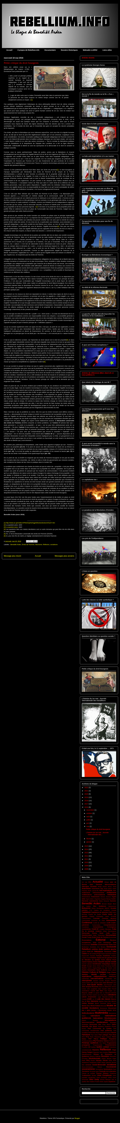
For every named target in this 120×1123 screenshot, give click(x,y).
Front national (106, 960)
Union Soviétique (101, 1077)
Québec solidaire (102, 1047)
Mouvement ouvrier (105, 1010)
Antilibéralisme (87, 895)
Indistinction (85, 978)
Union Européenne (104, 1075)
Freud (88, 957)
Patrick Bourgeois (105, 1032)
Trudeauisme (86, 1075)
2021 (86, 791)
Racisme (95, 1050)
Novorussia (93, 1024)
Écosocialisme (87, 940)
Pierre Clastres (106, 1037)
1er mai (84, 882)
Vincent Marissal (105, 1079)
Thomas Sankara (102, 1073)
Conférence (87, 922)
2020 (86, 794)
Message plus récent (12, 556)
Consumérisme (98, 927)
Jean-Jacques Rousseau (90, 986)
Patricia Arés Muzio (94, 1032)
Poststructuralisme (87, 1041)
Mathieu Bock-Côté (105, 1001)
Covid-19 (95, 929)
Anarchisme (86, 888)
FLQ (98, 953)
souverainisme (88, 1069)
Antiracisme (111, 895)
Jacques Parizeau (110, 980)
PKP (89, 1039)
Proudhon (85, 1047)
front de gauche (107, 958)
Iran (115, 978)
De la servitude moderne (92, 931)
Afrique (107, 882)
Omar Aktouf (106, 1024)
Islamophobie (87, 980)
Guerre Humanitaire (89, 970)
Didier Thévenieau (99, 935)
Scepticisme (93, 1062)
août (88, 817)
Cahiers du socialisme (102, 910)
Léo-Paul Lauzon (92, 995)
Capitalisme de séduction (99, 912)
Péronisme (97, 1037)
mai (88, 826)
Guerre (84, 968)
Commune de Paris (98, 920)
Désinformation (87, 935)
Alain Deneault (96, 884)
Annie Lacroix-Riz (93, 890)
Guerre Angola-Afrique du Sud (97, 968)
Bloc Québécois (99, 906)
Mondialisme (94, 1008)
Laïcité (90, 993)
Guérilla (113, 966)
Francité (92, 955)
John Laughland (92, 989)
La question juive (12, 527)
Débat (105, 931)
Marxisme (38, 544)
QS (89, 1047)
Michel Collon (111, 1003)
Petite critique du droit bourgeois (98, 829)
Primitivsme (112, 1041)
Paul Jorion (94, 1034)
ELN (99, 942)
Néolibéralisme (102, 1022)
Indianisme (112, 976)
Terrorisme (85, 1071)
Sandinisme (85, 1062)
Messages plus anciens (64, 556)
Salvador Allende (102, 1060)
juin (88, 823)
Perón (91, 1037)
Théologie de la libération (107, 1071)
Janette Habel (98, 982)
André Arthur (108, 888)
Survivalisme (99, 1069)
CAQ (110, 912)
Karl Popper (108, 990)
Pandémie (108, 1026)
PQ (94, 1041)
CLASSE (113, 916)
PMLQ (96, 1039)
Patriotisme (86, 1035)
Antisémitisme (86, 896)
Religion (90, 1052)
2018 (86, 801)
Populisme (112, 1039)
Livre (89, 999)
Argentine (98, 899)
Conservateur (96, 925)
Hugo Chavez (111, 972)
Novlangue (85, 1024)
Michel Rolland (95, 1006)
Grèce (98, 966)
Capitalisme (86, 912)
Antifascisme (111, 893)
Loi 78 (94, 999)
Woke (101, 1081)
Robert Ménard (106, 1058)
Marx (88, 1001)
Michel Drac (86, 1006)
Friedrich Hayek (95, 958)
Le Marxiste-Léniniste (109, 992)
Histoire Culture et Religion (94, 972)
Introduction (108, 978)
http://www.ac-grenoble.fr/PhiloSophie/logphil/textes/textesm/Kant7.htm (30, 523)
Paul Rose (112, 1035)
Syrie (114, 1069)
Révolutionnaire (94, 1058)
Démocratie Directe (89, 933)
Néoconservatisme (88, 1022)
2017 (86, 804)
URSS (110, 1077)
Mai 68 (84, 1001)
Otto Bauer (93, 1026)
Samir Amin (112, 1060)
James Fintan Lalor (87, 982)
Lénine (84, 995)
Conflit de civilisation (99, 923)
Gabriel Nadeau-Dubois (90, 962)
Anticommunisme (98, 893)
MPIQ (114, 1010)
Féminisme (107, 951)
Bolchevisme (112, 906)
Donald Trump (86, 937)
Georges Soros (91, 966)
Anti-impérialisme (105, 890)
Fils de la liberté (92, 953)
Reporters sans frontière (100, 1052)
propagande (86, 1045)
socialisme (54, 544)
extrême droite (97, 949)
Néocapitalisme (110, 1020)
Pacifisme (101, 1026)
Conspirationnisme (110, 925)
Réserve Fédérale (95, 1056)
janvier (89, 842)
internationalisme (97, 978)
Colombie (96, 918)
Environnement (103, 944)
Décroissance (112, 931)
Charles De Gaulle (94, 914)
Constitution (85, 927)
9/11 (89, 882)
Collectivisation (86, 918)
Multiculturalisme (88, 1013)
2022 (86, 787)
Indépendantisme (100, 976)
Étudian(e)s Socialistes (89, 947)
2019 (86, 797)
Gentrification (96, 964)
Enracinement (86, 944)
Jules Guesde (102, 989)
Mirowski (103, 1005)
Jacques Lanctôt (98, 980)
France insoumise (106, 953)
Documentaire (50, 50)
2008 (86, 869)
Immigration (112, 974)
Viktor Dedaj (94, 1079)
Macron (113, 999)
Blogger (77, 1118)
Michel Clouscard (100, 1003)
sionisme (88, 1065)
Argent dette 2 (90, 899)
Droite (94, 937)
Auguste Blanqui (106, 899)
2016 (86, 807)
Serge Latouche (106, 1062)
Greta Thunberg (106, 966)
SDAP (99, 1062)
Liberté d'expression (89, 997)
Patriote (113, 1032)
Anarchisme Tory (97, 888)
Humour (85, 974)
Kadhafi (93, 990)
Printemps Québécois (90, 1043)
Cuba (114, 929)
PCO (83, 1037)
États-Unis (112, 944)
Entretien (94, 944)
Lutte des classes (103, 999)
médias (84, 1003)
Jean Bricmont (108, 983)
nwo (99, 1024)
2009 (86, 866)
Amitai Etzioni (102, 886)
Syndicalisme (108, 1069)
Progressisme (111, 1043)
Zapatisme (111, 1081)
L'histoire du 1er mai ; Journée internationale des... (97, 834)
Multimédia (101, 1012)
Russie (93, 1060)
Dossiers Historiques (69, 50)
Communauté (86, 920)
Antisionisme (95, 897)
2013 (86, 853)
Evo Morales (101, 947)
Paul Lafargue (103, 1035)
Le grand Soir (97, 992)
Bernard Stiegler (107, 904)
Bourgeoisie (100, 908)
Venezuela (85, 1079)
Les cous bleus (102, 995)
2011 (86, 859)
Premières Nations (102, 1041)
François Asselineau (103, 956)
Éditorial (100, 939)
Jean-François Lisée (109, 984)
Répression (112, 1052)
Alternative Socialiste (89, 886)
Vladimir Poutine (95, 1081)
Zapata (106, 1081)
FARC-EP (90, 951)
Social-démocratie (99, 1065)
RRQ (88, 1060)
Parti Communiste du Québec (100, 1028)
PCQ (87, 1037)
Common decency (109, 918)
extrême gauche (110, 949)
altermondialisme (110, 884)
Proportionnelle (97, 1045)
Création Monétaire (105, 929)
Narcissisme (112, 1013)
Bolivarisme (86, 908)
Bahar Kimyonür (104, 901)
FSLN (114, 960)
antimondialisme (99, 895)
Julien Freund (112, 989)
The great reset (94, 1071)
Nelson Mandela (90, 1020)
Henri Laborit (112, 970)
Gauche (101, 962)
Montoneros (103, 1008)
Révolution (105, 1056)
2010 (86, 862)
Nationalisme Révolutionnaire (104, 1018)
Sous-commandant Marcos (92, 1067)
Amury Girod (112, 886)
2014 (86, 849)
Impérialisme (86, 976)
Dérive (114, 933)
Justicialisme (85, 990)
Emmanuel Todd (110, 942)
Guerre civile (112, 968)
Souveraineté (111, 1067)
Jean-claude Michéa (94, 985)
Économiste (112, 937)
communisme (111, 920)
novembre (90, 810)
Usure (114, 1077)
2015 (86, 846)
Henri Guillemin (101, 970)
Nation (84, 1016)
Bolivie (94, 908)
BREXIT (107, 908)
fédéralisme (98, 951)
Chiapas (91, 916)
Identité (94, 974)
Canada (113, 910)
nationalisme (95, 1016)
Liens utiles (107, 50)
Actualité (98, 881)
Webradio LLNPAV (90, 50)
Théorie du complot (88, 1073)
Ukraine (94, 1075)
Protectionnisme (110, 1045)
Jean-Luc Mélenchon (105, 986)
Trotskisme (113, 1073)
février (89, 839)
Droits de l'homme (28, 544)
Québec (93, 1047)
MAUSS (113, 1001)
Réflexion (46, 544)
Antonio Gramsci (105, 896)
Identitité (103, 974)
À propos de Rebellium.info (28, 50)
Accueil (9, 50)
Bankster (113, 901)
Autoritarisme (93, 901)
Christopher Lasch (102, 916)
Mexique (91, 1003)
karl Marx (99, 991)
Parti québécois (106, 1030)
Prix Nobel (102, 1043)
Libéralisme (112, 995)
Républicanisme (86, 1054)
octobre (89, 813)
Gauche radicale (87, 964)
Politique (103, 1039)
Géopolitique (106, 964)
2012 (86, 856)
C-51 (90, 910)
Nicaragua (113, 1022)
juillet (88, 820)
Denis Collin (104, 933)
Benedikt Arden (15, 544)
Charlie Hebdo (107, 914)
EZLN (84, 951)
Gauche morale (110, 962)
